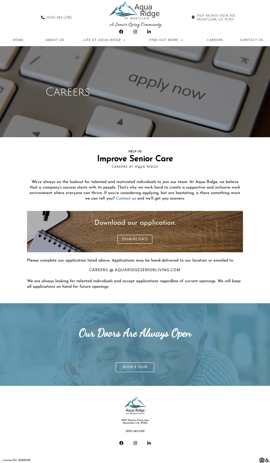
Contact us (126, 198)
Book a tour (135, 367)
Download (135, 239)
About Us (55, 40)
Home (18, 40)
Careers (215, 40)
